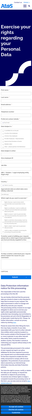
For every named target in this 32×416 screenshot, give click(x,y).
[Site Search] (29, 6)
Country (4, 181)
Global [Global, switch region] (26, 2)
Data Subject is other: (8, 151)
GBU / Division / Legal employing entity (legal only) (15, 173)
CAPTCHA (4, 271)
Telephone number (7, 112)
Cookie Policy (15, 399)
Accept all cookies (16, 407)
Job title (4, 165)
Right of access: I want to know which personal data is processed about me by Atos (14, 204)
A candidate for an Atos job (11, 130)
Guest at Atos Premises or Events (13, 141)
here (14, 322)
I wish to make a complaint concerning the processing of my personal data (15, 231)
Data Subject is (7, 126)
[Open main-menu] (25, 6)
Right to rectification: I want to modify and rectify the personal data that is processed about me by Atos (15, 209)
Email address (6, 104)
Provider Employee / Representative (14, 138)
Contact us (18, 2)
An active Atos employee (11, 133)
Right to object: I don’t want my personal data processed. (14, 226)
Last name (5, 97)
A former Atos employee (10, 136)
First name (5, 90)
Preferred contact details (10, 119)
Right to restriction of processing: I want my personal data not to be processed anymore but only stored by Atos (15, 221)
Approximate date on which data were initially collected (14, 190)
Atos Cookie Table (16, 400)
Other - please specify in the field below (14, 146)
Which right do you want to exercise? (14, 198)
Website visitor (8, 144)
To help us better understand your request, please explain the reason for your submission (16, 255)
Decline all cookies (16, 410)
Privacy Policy (26, 402)
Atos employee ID (7, 158)
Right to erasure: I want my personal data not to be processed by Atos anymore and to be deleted (15, 215)
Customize (16, 412)
